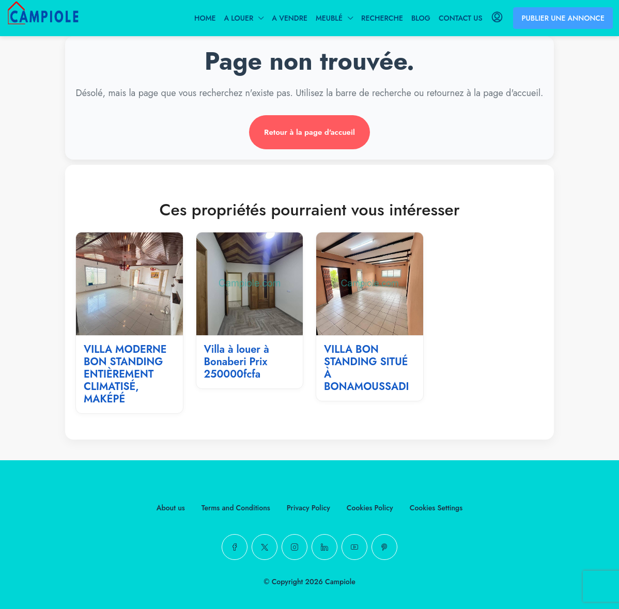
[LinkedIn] (324, 547)
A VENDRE (289, 18)
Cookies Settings (436, 508)
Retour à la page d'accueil (309, 132)
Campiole (340, 581)
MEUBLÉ (329, 18)
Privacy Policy (308, 508)
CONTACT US (461, 18)
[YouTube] (354, 547)
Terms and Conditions (236, 508)
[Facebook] (234, 547)
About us (171, 508)
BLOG (420, 18)
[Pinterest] (384, 547)
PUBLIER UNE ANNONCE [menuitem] (563, 18)
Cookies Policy (370, 508)
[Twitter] (264, 547)
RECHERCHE (382, 18)
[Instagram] (294, 547)
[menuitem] (497, 18)
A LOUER (238, 18)
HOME (204, 18)
